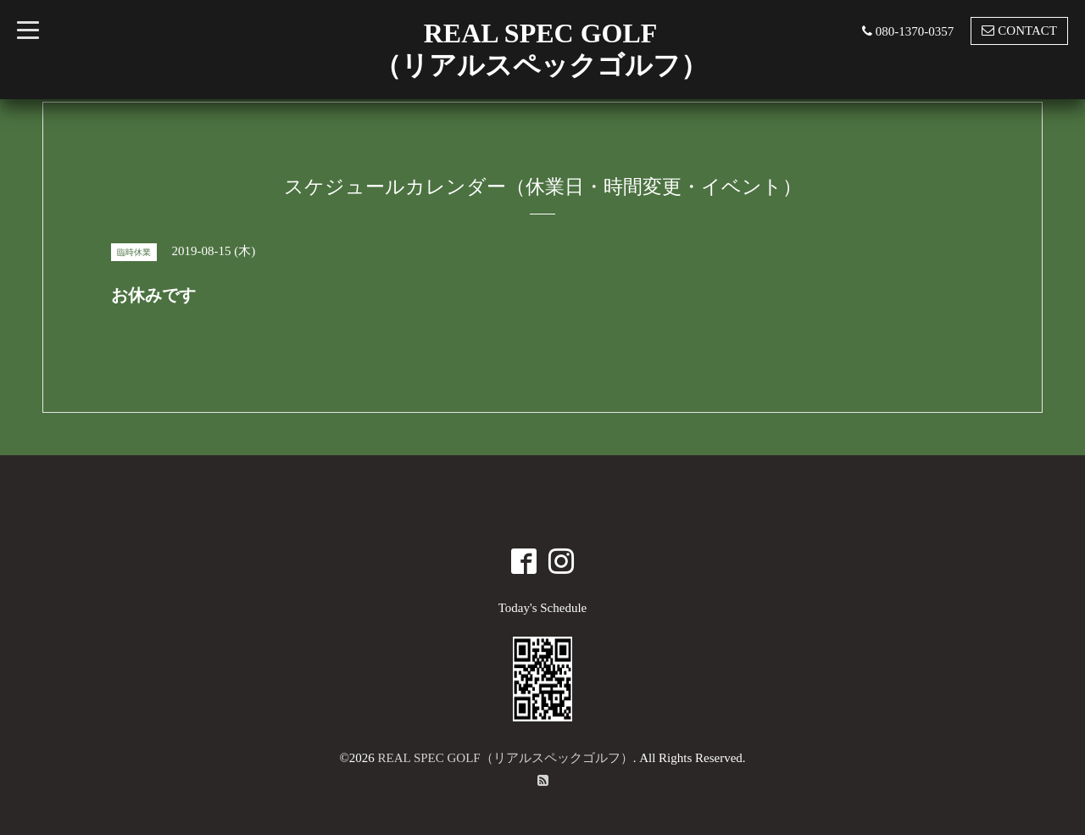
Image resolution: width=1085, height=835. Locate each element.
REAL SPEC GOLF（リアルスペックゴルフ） (505, 758)
